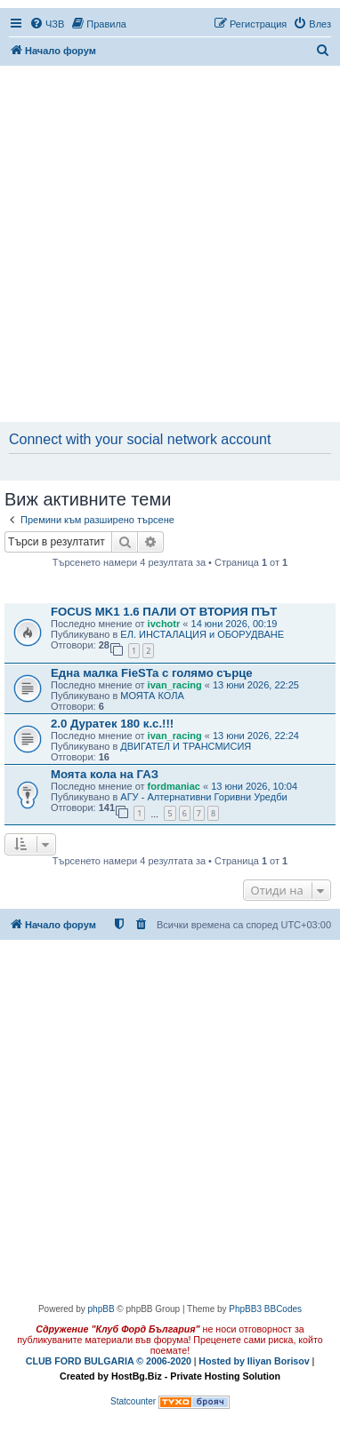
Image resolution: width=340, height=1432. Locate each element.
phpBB (101, 1309)
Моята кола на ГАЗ (104, 774)
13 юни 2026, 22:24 (256, 735)
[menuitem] (46, 24)
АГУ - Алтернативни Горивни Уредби (203, 797)
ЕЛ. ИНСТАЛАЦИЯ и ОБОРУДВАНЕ (202, 634)
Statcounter (133, 1401)
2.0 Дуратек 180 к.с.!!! (112, 723)
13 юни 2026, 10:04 (254, 786)
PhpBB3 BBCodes (265, 1309)
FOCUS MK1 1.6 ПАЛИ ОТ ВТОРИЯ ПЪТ (164, 611)
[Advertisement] (170, 245)
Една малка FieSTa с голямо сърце (152, 673)
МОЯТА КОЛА (151, 695)
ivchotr (164, 623)
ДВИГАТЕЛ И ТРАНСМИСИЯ (185, 746)
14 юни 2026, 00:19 (234, 623)
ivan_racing (175, 685)
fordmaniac (174, 786)
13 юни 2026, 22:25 (256, 685)
